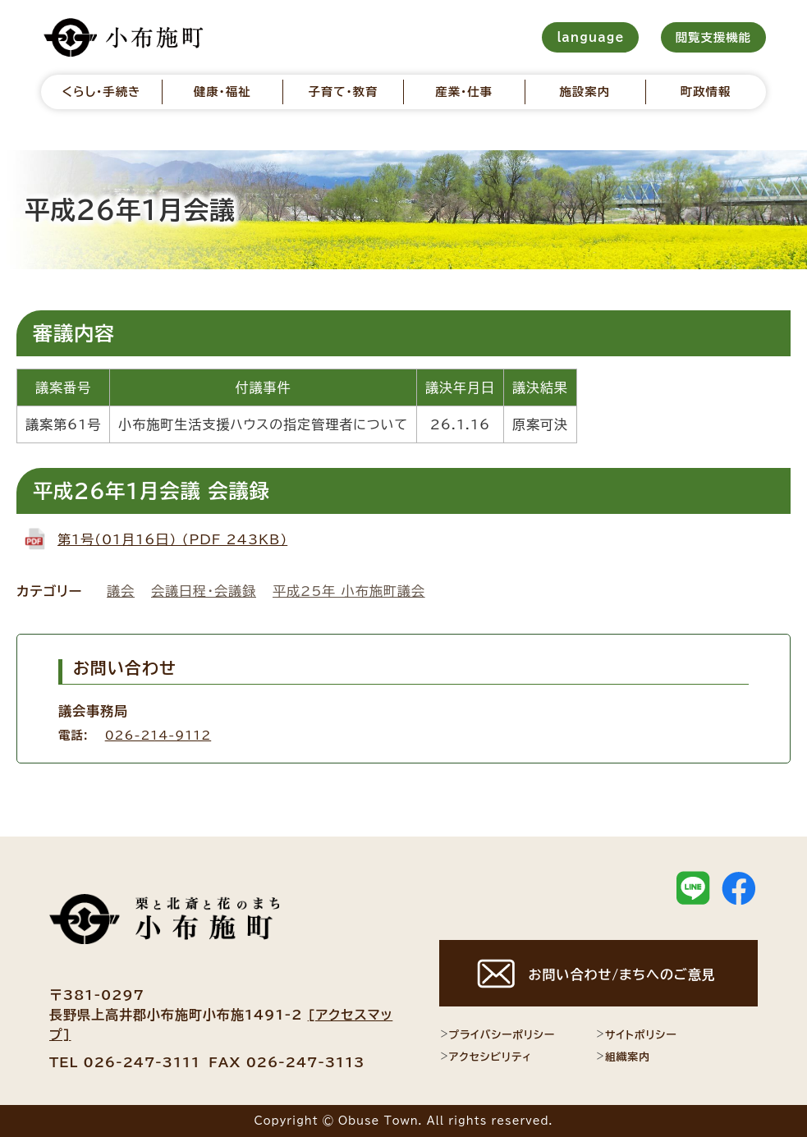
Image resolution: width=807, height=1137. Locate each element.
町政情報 (706, 91)
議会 (121, 591)
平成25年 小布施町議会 (349, 591)
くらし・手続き (101, 91)
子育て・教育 (343, 91)
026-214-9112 (158, 735)
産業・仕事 (464, 91)
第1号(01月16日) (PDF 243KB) (172, 539)
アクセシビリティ (485, 1056)
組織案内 (622, 1056)
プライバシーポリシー (497, 1034)
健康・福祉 (222, 91)
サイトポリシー (636, 1034)
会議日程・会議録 (203, 591)
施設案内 (585, 91)
